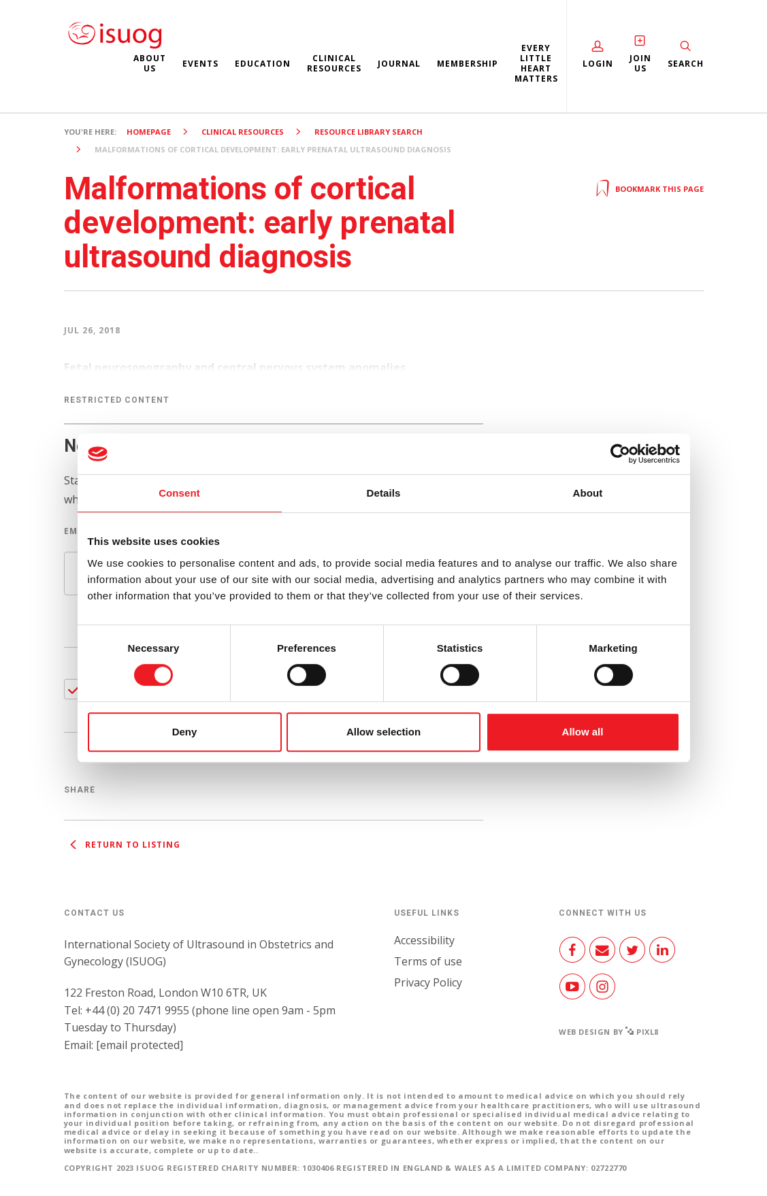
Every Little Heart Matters (536, 63)
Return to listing (122, 844)
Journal (399, 64)
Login (598, 64)
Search (686, 64)
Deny (184, 731)
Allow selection (383, 731)
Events (200, 64)
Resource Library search (368, 132)
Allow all (583, 731)
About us (149, 63)
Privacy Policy (428, 982)
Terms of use (428, 961)
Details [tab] (384, 493)
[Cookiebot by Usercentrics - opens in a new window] (620, 454)
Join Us (640, 63)
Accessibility (424, 940)
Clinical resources (334, 63)
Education (263, 64)
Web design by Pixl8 (609, 1032)
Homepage (149, 132)
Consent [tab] (179, 493)
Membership (467, 64)
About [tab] (588, 493)
